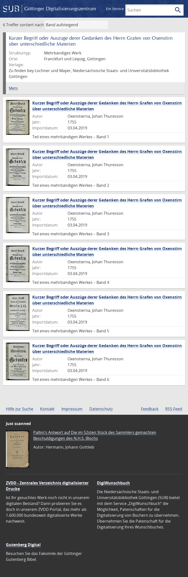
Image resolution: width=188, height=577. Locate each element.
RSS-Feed (173, 409)
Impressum (71, 409)
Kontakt (47, 409)
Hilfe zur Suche (19, 409)
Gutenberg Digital (23, 544)
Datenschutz (101, 409)
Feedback (149, 409)
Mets (13, 88)
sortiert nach (32, 24)
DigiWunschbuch (113, 483)
